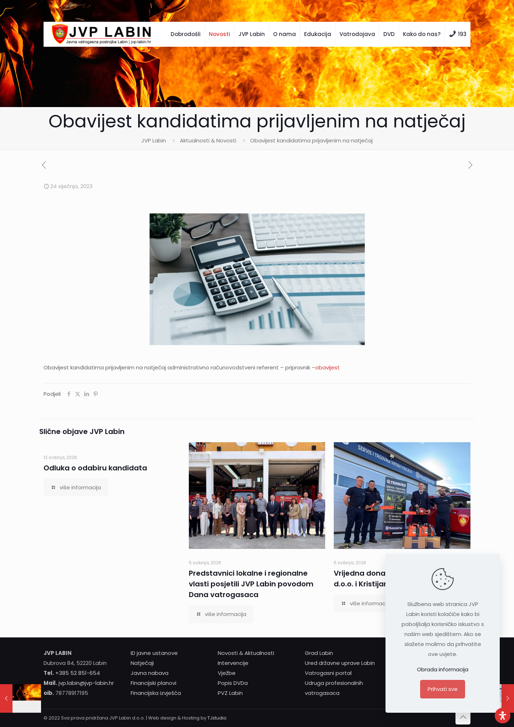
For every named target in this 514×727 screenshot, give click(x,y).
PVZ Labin (230, 693)
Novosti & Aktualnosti (246, 653)
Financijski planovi (153, 683)
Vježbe (227, 673)
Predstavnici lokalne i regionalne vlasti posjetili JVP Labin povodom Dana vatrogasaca (251, 584)
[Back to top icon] (462, 717)
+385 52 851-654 (77, 673)
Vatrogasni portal (328, 673)
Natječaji (142, 663)
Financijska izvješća (156, 693)
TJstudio (217, 718)
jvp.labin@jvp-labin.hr (86, 683)
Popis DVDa (233, 683)
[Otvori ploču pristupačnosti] (502, 715)
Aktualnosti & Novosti (208, 140)
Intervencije (233, 663)
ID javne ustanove (154, 653)
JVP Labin (153, 140)
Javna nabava (149, 673)
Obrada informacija (442, 669)
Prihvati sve (443, 689)
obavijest (327, 367)
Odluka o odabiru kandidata (95, 468)
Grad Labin (319, 653)
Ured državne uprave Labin (340, 663)
